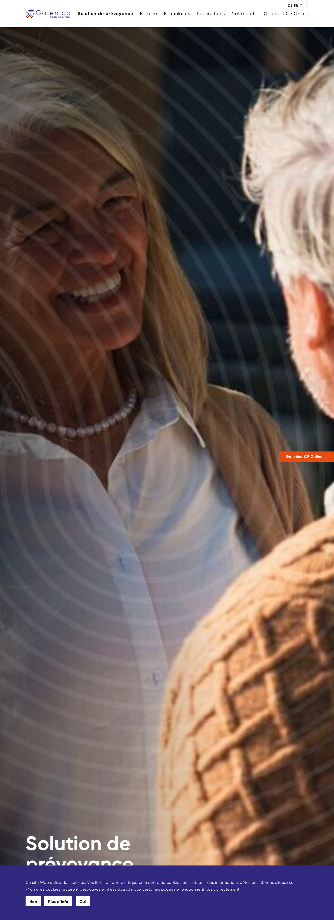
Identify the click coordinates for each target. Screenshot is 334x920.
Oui (82, 901)
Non (33, 901)
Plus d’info (58, 901)
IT (301, 5)
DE (290, 5)
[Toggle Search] (307, 5)
